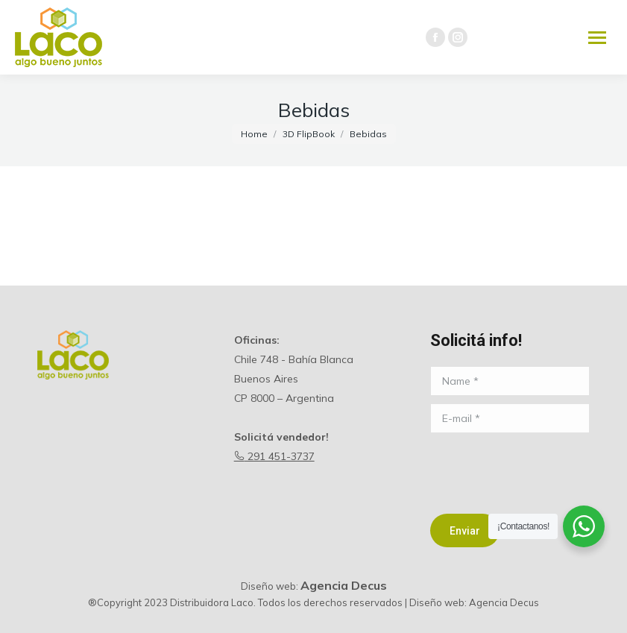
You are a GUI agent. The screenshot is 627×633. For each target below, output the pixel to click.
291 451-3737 (274, 456)
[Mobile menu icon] (597, 37)
